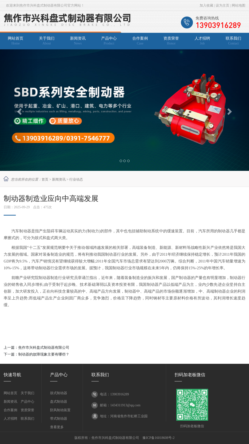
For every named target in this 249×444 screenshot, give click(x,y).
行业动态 (76, 179)
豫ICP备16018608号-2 (158, 438)
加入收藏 (206, 5)
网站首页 (10, 393)
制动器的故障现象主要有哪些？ (43, 354)
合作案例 (10, 410)
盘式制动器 (58, 401)
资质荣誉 (27, 410)
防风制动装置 (60, 410)
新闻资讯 (59, 179)
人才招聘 (10, 418)
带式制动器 (58, 418)
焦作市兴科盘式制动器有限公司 (43, 347)
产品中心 (27, 401)
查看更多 (57, 427)
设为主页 (222, 5)
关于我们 (27, 393)
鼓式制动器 (58, 393)
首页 (45, 179)
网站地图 (238, 5)
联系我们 (27, 418)
